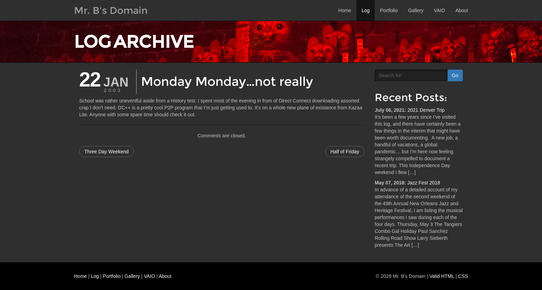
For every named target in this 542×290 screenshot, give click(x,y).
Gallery (415, 10)
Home (344, 10)
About (461, 10)
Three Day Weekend (106, 151)
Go (455, 75)
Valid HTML (441, 276)
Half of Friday (344, 151)
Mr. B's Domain (111, 10)
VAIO (439, 10)
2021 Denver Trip (426, 110)
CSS (463, 276)
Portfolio (389, 10)
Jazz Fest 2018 (423, 182)
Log (366, 10)
